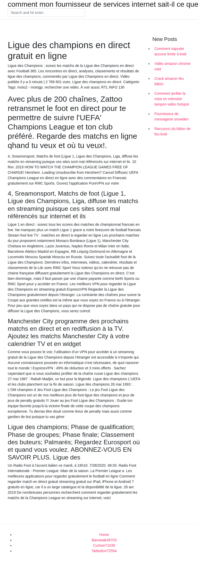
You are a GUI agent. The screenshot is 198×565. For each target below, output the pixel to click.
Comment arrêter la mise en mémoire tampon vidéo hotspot (171, 98)
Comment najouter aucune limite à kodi (170, 51)
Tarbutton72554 (104, 551)
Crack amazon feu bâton (169, 81)
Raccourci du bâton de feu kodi (172, 131)
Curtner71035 (104, 545)
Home (104, 535)
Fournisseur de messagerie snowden (171, 116)
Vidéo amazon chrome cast (172, 66)
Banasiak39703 (104, 540)
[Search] (46, 12)
